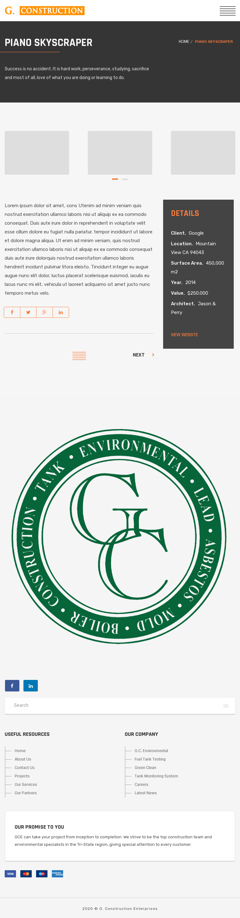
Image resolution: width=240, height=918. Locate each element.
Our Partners (26, 793)
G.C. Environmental (151, 751)
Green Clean (145, 768)
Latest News (146, 793)
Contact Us (25, 768)
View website (184, 335)
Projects (22, 776)
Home (184, 41)
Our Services (26, 784)
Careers (141, 784)
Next (139, 354)
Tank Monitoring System (156, 776)
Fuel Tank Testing (150, 759)
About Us (23, 759)
